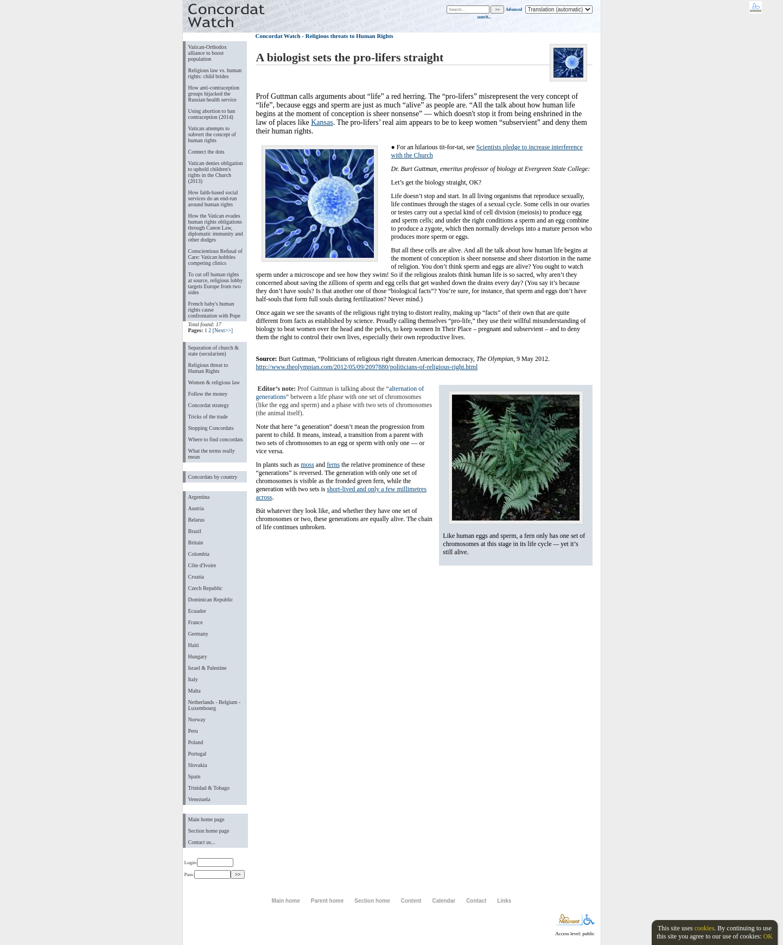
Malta (194, 691)
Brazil (194, 531)
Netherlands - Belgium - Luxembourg (214, 705)
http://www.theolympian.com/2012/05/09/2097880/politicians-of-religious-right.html (367, 367)
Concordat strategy (209, 405)
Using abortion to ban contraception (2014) (211, 114)
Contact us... (201, 842)
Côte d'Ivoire (202, 565)
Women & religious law (214, 382)
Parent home (327, 901)
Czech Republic (205, 588)
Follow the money (208, 394)
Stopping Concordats (211, 428)
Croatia (196, 577)
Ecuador (197, 611)
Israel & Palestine (207, 668)
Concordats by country (213, 477)
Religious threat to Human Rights (208, 368)
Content (411, 901)
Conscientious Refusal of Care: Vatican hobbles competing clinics (215, 257)
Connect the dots (206, 152)
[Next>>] (223, 330)
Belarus (196, 520)
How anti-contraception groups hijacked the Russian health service (214, 94)
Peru (193, 731)
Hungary (197, 656)
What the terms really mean (211, 454)
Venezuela (199, 799)
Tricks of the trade (208, 417)
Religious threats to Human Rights (349, 36)
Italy (193, 679)
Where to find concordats (215, 439)
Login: (209, 862)
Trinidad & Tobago (209, 788)
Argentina (199, 497)
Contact (476, 901)
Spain (194, 776)
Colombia (198, 554)
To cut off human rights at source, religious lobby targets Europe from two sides (215, 283)
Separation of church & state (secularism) (213, 351)
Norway (197, 719)
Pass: (207, 874)
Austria (196, 508)
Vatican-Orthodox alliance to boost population (207, 53)
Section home (372, 901)
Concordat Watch (278, 36)
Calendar (443, 901)
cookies (705, 928)
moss (307, 464)
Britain (195, 543)
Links (504, 901)
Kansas (322, 122)
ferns (333, 464)
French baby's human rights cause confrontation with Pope (214, 310)
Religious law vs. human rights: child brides (215, 73)
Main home (286, 901)
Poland (195, 742)
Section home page (209, 831)
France (195, 622)
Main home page (206, 819)
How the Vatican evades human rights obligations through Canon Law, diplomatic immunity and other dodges (215, 228)
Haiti (193, 645)
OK (767, 936)
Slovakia (197, 765)
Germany (198, 634)
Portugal (197, 754)
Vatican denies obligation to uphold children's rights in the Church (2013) (215, 172)
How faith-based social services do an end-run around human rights (213, 198)
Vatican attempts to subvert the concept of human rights (212, 134)
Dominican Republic (210, 599)
